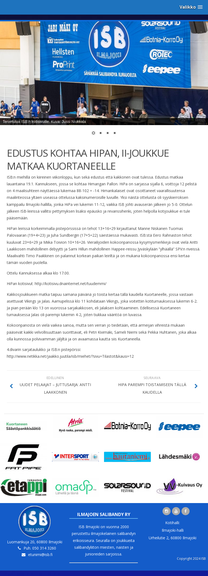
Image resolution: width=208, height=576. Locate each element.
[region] (104, 81)
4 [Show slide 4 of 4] (115, 133)
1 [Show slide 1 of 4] (93, 133)
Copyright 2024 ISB (191, 558)
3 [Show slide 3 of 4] (107, 133)
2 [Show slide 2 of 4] (100, 133)
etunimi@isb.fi (40, 554)
